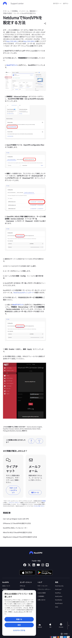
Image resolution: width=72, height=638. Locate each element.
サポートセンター (43, 586)
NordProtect (59, 603)
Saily (56, 607)
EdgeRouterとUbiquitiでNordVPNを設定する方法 (20, 537)
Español (5, 429)
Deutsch (34, 427)
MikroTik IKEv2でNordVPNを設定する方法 (17, 532)
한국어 (22, 429)
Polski (38, 429)
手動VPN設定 (7, 13)
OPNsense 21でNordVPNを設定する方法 (17, 523)
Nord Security (59, 586)
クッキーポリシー (19, 612)
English (39, 427)
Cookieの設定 (42, 593)
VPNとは (22, 586)
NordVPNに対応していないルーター (15, 528)
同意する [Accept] (19, 619)
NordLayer (58, 589)
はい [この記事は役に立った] (31, 441)
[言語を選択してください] (65, 634)
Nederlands (28, 429)
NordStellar (58, 600)
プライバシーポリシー (14, 502)
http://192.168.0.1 (29, 41)
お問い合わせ (41, 600)
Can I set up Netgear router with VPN (16, 519)
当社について (6, 586)
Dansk (29, 427)
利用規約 (43, 501)
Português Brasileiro (9, 431)
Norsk (34, 429)
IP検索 (22, 589)
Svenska (18, 431)
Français (11, 429)
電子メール (35, 492)
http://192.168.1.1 (12, 41)
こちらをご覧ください (38, 506)
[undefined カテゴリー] (61, 3)
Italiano (17, 429)
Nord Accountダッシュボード (24, 292)
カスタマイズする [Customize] (19, 630)
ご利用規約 (41, 596)
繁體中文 (24, 431)
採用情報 (5, 589)
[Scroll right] (69, 625)
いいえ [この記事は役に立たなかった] (39, 441)
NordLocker (58, 596)
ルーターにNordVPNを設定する (25, 13)
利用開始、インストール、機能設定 (24, 11)
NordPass (58, 593)
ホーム (7, 11)
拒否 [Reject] (19, 625)
